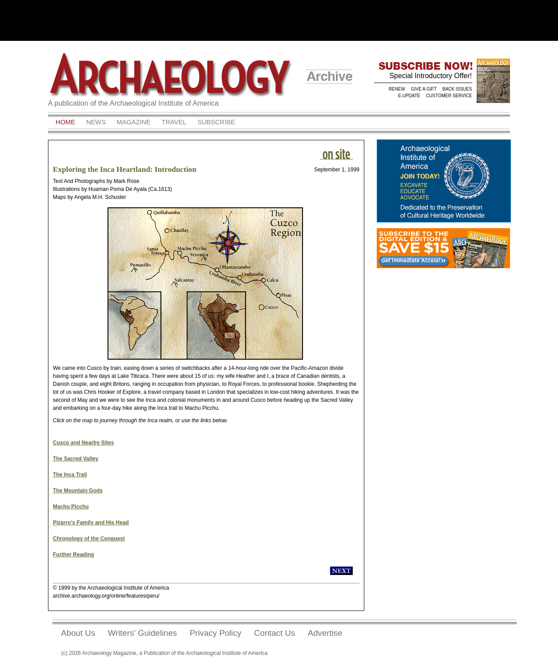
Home (65, 122)
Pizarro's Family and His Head (91, 522)
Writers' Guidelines (142, 633)
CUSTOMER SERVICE (449, 95)
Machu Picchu (71, 506)
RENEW (397, 89)
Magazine (134, 122)
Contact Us (274, 633)
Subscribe (216, 122)
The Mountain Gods (78, 491)
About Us (78, 633)
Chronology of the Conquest (89, 538)
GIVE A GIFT (424, 89)
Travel (174, 122)
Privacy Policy (215, 633)
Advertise (325, 633)
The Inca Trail (70, 475)
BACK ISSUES (457, 89)
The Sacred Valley (75, 459)
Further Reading (73, 554)
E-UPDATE (409, 95)
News (96, 122)
